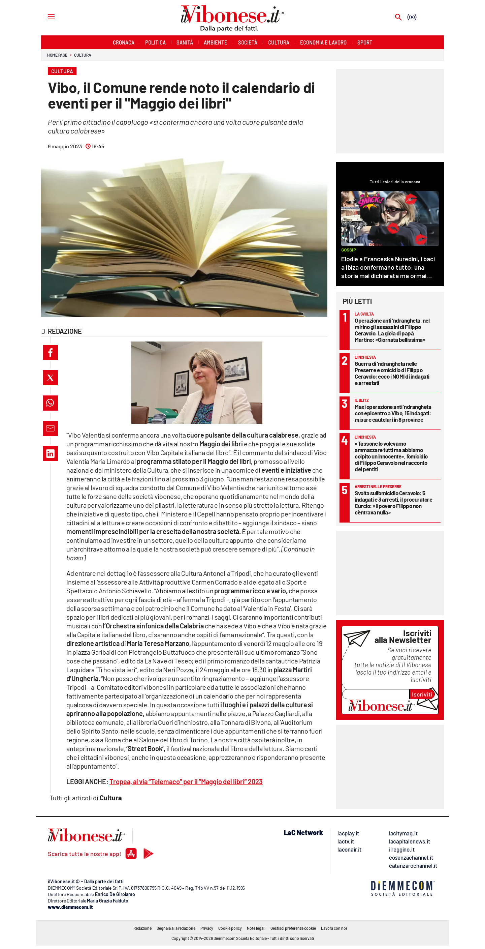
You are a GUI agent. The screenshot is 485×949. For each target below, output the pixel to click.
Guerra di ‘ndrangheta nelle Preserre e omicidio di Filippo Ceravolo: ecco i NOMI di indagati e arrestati (392, 373)
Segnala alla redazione (176, 928)
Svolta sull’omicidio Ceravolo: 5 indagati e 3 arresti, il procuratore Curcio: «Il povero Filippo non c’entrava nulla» (393, 502)
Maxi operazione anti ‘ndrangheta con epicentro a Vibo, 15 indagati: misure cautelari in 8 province (393, 413)
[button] (50, 352)
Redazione (142, 928)
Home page (57, 55)
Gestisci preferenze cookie (293, 928)
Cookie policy (230, 928)
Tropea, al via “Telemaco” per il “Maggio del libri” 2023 (186, 781)
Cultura (82, 55)
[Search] (398, 18)
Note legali (256, 928)
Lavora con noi (334, 928)
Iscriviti (422, 694)
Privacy (206, 928)
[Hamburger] (45, 16)
